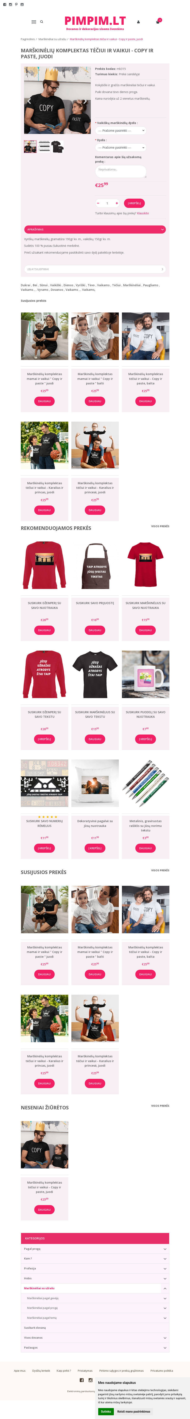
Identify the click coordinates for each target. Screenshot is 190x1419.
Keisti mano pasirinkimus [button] (133, 1411)
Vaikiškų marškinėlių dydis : (117, 123)
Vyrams (42, 290)
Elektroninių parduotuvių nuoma (85, 1391)
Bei (35, 285)
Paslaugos (31, 1347)
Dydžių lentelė (41, 1370)
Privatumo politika (162, 1370)
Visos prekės (160, 526)
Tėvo (91, 285)
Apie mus (20, 1370)
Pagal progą (32, 1249)
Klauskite (143, 213)
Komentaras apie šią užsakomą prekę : (118, 159)
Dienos (68, 285)
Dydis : (102, 140)
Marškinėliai (132, 285)
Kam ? (28, 1258)
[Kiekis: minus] (98, 203)
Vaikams (103, 285)
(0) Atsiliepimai (38, 269)
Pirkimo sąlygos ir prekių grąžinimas (121, 1370)
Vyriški (80, 285)
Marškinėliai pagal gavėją (42, 1298)
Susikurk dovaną (35, 1328)
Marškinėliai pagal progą (42, 1308)
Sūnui (44, 285)
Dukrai (25, 285)
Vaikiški (55, 285)
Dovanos (57, 290)
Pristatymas (85, 1370)
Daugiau (44, 401)
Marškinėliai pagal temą (42, 1318)
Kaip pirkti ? (64, 1370)
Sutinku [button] (106, 1411)
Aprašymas (35, 229)
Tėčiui (116, 285)
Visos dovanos (33, 1337)
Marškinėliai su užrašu (39, 1288)
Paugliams (150, 285)
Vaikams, (88, 290)
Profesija (30, 1268)
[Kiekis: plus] (117, 203)
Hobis (28, 1278)
